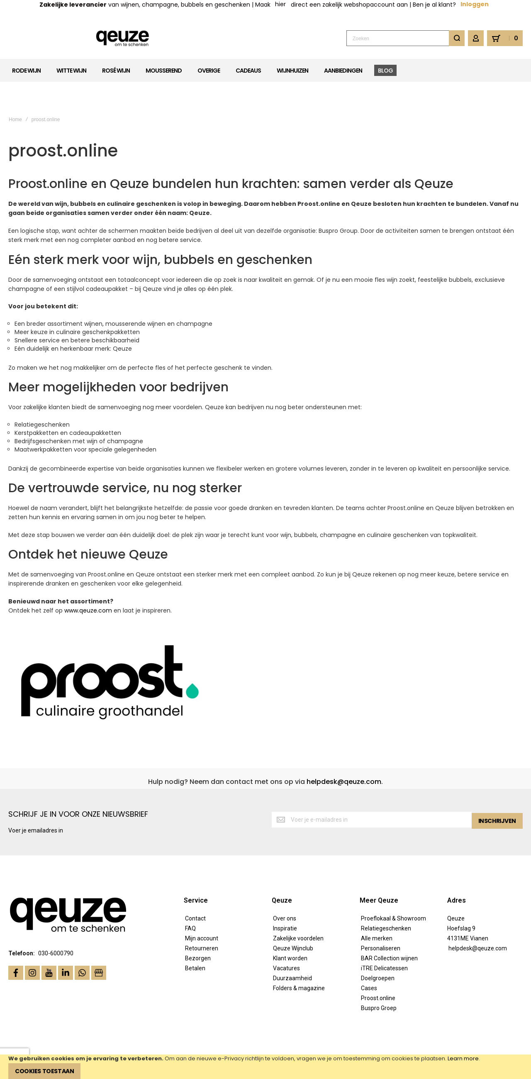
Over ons (284, 892)
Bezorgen (198, 932)
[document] (265, 1067)
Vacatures (286, 942)
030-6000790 (55, 928)
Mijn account (201, 912)
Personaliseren (380, 922)
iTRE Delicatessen (384, 942)
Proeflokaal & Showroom (393, 892)
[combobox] (405, 38)
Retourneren (201, 922)
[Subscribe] (497, 795)
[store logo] (68, 38)
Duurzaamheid (292, 952)
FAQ (190, 902)
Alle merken (376, 912)
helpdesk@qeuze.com (344, 756)
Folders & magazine (299, 962)
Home (15, 94)
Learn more (463, 1058)
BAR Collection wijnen (389, 932)
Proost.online (378, 972)
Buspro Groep (379, 982)
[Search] (457, 38)
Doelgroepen (378, 952)
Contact (195, 892)
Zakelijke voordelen (298, 912)
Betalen (195, 942)
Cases (369, 962)
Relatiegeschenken (386, 902)
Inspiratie (285, 902)
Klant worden (290, 932)
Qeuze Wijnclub (293, 922)
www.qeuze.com (88, 585)
